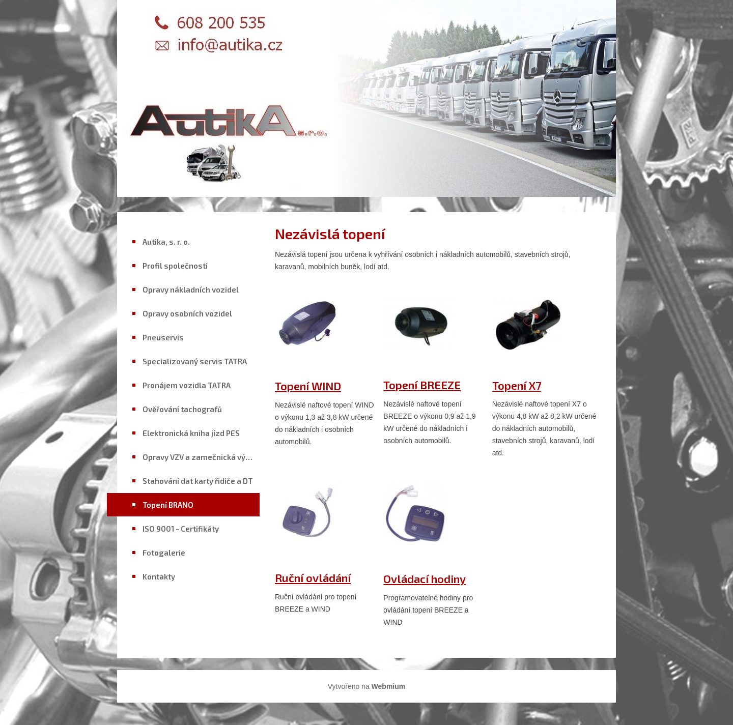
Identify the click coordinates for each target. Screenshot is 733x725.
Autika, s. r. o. (166, 241)
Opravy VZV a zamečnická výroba (201, 456)
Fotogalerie (164, 552)
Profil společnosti (175, 265)
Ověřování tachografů (182, 409)
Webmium (389, 686)
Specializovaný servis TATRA (195, 361)
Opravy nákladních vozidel (191, 289)
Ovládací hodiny (424, 578)
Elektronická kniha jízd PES (191, 433)
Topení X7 (516, 385)
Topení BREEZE (422, 384)
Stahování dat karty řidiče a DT (198, 480)
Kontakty (159, 576)
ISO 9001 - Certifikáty (181, 528)
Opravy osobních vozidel (187, 313)
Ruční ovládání (313, 577)
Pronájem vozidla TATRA (187, 385)
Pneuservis (163, 337)
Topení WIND (308, 385)
